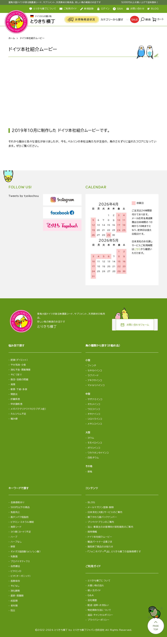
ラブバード (93, 375)
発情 (13, 384)
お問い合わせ (135, 8)
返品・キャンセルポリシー (100, 615)
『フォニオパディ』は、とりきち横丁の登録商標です (114, 551)
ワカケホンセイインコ (98, 453)
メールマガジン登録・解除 (101, 507)
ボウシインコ (94, 448)
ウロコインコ (94, 409)
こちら (137, 249)
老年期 (14, 605)
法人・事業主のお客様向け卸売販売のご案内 (110, 527)
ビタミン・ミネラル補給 (22, 522)
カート (158, 20)
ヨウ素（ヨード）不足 (21, 532)
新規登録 (87, 8)
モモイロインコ (95, 443)
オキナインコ (94, 414)
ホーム (11, 38)
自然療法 (15, 566)
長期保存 (15, 581)
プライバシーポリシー (98, 620)
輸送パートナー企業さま (100, 542)
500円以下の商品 (20, 507)
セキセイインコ (95, 370)
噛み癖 (14, 419)
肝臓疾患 (15, 399)
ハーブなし (16, 542)
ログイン (103, 8)
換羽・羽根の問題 (19, 379)
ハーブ (14, 537)
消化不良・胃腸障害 (21, 370)
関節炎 (14, 394)
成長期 (14, 601)
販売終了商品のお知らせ (100, 547)
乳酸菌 (14, 556)
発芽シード (16, 527)
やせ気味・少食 (18, 365)
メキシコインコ (95, 424)
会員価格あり (17, 502)
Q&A (118, 8)
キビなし (15, 586)
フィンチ (92, 365)
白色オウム (93, 457)
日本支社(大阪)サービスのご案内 (105, 512)
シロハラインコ (95, 419)
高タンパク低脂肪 (20, 517)
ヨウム (91, 438)
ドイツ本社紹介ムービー (100, 537)
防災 (13, 610)
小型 (87, 360)
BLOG (153, 9)
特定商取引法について (99, 610)
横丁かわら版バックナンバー (102, 517)
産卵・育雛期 (17, 596)
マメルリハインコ (96, 385)
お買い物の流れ (96, 585)
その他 (88, 466)
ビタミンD (16, 571)
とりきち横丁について (99, 580)
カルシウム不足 (18, 414)
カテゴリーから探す (111, 19)
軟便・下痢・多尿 (19, 389)
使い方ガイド (94, 590)
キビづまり (16, 374)
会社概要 (92, 600)
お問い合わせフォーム (135, 325)
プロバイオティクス (20, 561)
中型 (87, 394)
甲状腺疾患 (16, 404)
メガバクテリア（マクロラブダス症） (28, 409)
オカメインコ (94, 404)
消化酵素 (15, 591)
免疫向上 (15, 512)
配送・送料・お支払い (98, 605)
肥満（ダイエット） (19, 360)
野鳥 (90, 472)
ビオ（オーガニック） (20, 576)
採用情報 (92, 532)
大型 (87, 432)
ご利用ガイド (68, 8)
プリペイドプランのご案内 (101, 522)
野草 (13, 547)
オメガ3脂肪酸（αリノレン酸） (26, 551)
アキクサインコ (95, 380)
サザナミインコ (95, 399)
